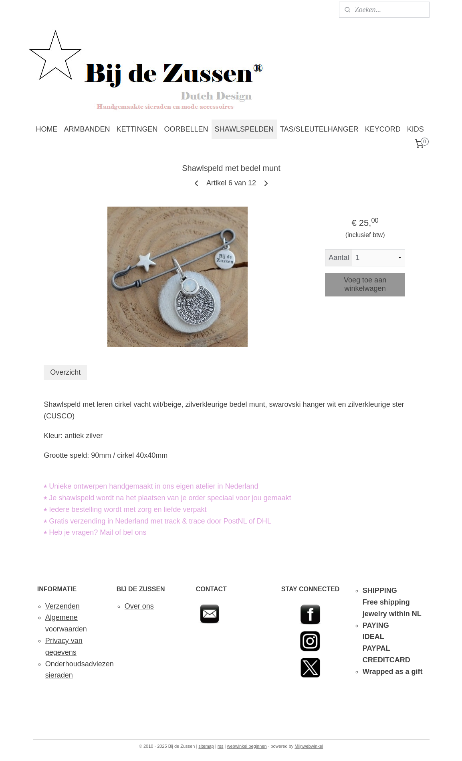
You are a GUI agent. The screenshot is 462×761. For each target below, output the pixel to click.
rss (221, 746)
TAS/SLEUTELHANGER (319, 129)
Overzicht (65, 372)
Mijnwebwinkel (309, 746)
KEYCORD (383, 129)
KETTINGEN (137, 129)
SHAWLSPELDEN (244, 129)
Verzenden (62, 606)
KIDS (415, 129)
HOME (47, 129)
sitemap (206, 746)
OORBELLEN (186, 129)
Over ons (139, 606)
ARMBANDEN (87, 129)
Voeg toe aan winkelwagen (365, 284)
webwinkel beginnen (247, 746)
